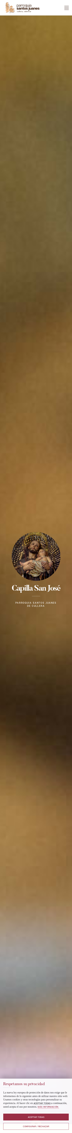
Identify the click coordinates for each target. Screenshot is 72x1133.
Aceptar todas (36, 1117)
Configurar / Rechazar (36, 1126)
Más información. (48, 1106)
